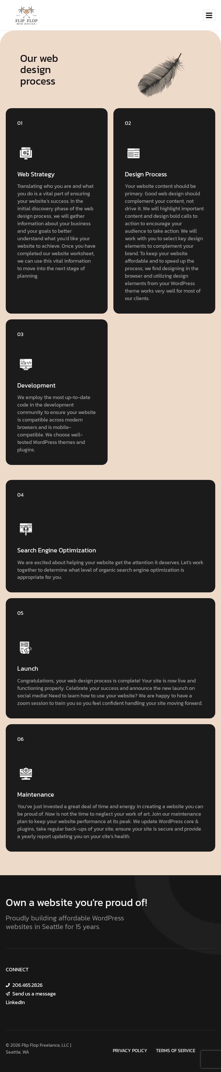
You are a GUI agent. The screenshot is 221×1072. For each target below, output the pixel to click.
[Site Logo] (26, 14)
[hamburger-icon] (209, 15)
